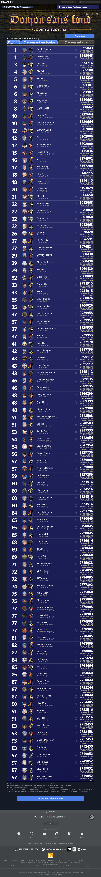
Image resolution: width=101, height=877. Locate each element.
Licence (29, 843)
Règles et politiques (37, 843)
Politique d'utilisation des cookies (65, 843)
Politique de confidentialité (50, 843)
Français (84, 2)
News (32, 838)
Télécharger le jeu (50, 823)
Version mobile (51, 811)
